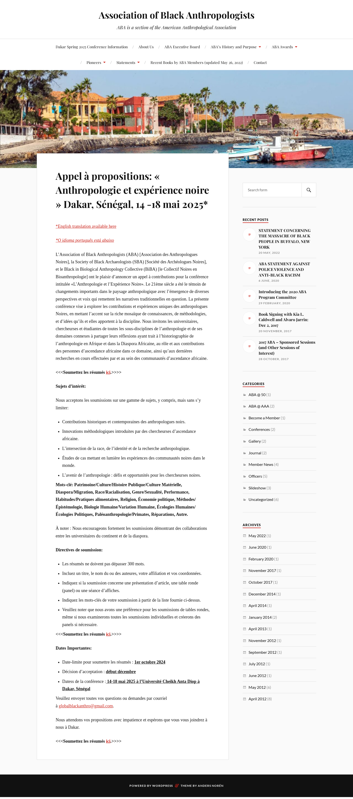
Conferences (259, 429)
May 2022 (257, 535)
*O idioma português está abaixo (85, 254)
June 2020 (257, 547)
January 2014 (260, 617)
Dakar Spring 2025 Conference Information (92, 46)
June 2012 (257, 675)
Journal (255, 452)
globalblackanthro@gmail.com (86, 719)
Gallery (255, 441)
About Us (146, 46)
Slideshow (257, 487)
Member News (261, 464)
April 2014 (257, 605)
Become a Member (264, 417)
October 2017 (260, 582)
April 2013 (257, 628)
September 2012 (263, 652)
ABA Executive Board (182, 46)
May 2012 (257, 687)
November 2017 (262, 570)
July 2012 (257, 663)
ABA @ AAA (259, 406)
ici (108, 386)
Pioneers (94, 62)
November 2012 (262, 640)
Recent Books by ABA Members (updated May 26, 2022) (197, 62)
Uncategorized (261, 499)
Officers (255, 476)
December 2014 (262, 594)
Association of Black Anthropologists (176, 15)
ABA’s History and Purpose (234, 46)
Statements (125, 62)
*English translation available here (86, 240)
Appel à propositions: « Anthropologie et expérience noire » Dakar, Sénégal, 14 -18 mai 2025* (128, 196)
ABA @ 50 (257, 394)
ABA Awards (282, 46)
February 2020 (261, 559)
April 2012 (257, 698)
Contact (260, 62)
